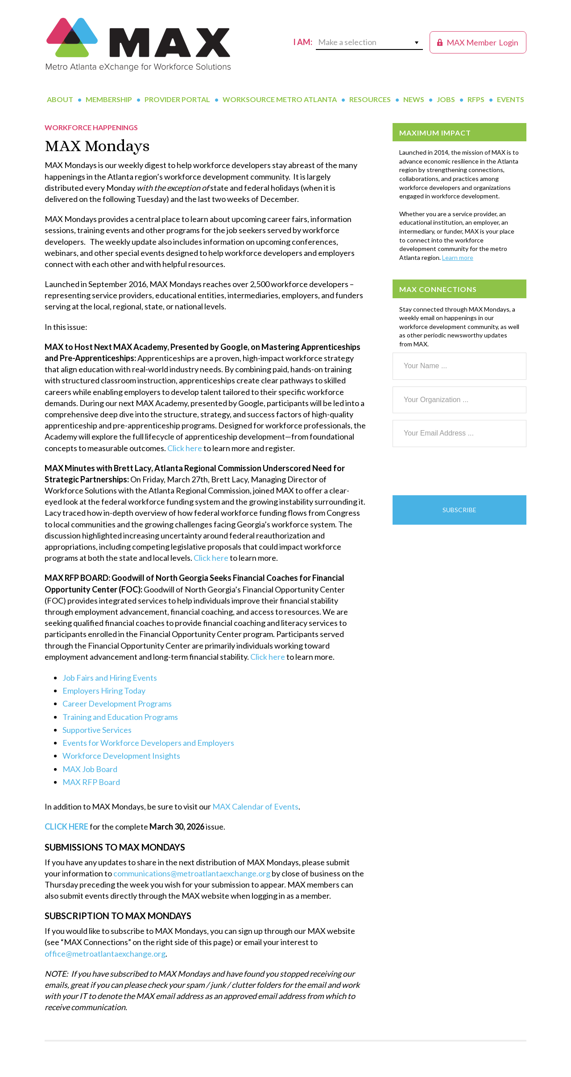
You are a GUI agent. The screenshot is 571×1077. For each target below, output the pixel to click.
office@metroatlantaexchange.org (105, 953)
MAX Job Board (89, 769)
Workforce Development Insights (121, 755)
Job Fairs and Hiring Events (109, 677)
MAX (138, 44)
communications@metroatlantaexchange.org (191, 873)
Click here (184, 448)
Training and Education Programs (120, 717)
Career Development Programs (117, 703)
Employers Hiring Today (103, 690)
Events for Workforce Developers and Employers (148, 743)
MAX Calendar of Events (255, 806)
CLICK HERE (66, 826)
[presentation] (460, 471)
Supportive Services (97, 730)
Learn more (457, 257)
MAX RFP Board (91, 782)
